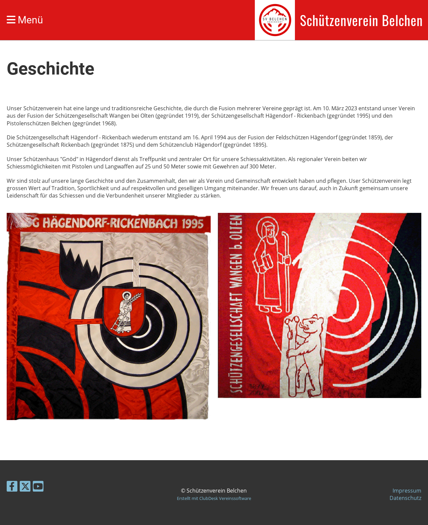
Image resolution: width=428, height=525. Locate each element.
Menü (25, 20)
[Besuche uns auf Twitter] (25, 487)
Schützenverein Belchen (361, 20)
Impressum (407, 490)
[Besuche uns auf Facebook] (12, 487)
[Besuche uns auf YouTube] (38, 487)
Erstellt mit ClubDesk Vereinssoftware (214, 498)
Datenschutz (405, 498)
